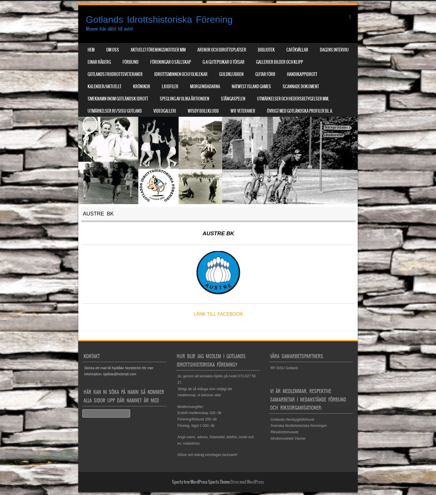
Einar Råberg (99, 62)
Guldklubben (231, 74)
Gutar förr (265, 74)
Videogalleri (164, 111)
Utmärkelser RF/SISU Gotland (115, 111)
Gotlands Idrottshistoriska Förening (159, 19)
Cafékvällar (297, 50)
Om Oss (112, 50)
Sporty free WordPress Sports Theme (201, 482)
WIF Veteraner (243, 111)
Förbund (131, 62)
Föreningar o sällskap (170, 62)
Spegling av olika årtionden (184, 99)
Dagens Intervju (334, 50)
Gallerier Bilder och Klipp (279, 62)
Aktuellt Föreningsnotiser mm (158, 50)
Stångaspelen (233, 99)
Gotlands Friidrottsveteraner (115, 74)
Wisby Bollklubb (203, 111)
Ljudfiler (170, 86)
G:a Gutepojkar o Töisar (223, 62)
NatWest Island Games (251, 86)
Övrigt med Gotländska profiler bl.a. (300, 111)
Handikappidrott (302, 74)
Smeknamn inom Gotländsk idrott (118, 99)
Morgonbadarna (205, 86)
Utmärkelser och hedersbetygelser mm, (293, 99)
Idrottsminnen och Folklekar (181, 74)
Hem (91, 50)
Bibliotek (266, 50)
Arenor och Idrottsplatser (221, 50)
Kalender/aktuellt (104, 86)
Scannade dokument (301, 86)
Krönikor (141, 86)
